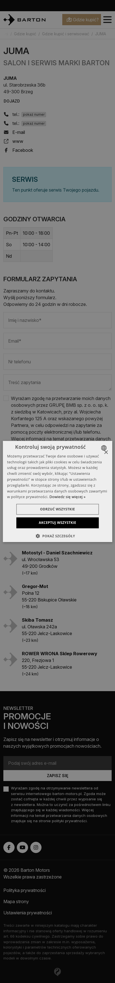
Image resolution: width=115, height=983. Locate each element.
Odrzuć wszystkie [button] (57, 509)
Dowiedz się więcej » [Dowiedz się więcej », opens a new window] (67, 496)
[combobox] (104, 448)
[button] (57, 536)
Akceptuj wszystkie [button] (57, 522)
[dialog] (57, 491)
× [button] (106, 452)
